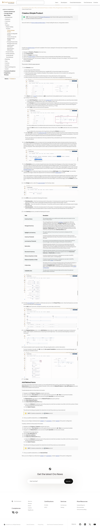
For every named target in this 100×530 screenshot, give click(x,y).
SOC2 (45, 507)
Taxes (6, 61)
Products (6, 25)
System (6, 69)
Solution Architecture (9, 11)
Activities (6, 65)
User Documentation (7, 9)
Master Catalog (9, 26)
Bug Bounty (30, 510)
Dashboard (7, 19)
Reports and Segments (10, 67)
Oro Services (63, 505)
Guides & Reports (81, 505)
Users (30, 7)
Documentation (25, 7)
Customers (7, 21)
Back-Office (34, 7)
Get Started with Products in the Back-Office (46, 7)
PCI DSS (46, 505)
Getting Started (8, 17)
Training (62, 507)
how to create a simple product (38, 22)
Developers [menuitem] (64, 2)
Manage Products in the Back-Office (63, 7)
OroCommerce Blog (81, 509)
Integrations (6, 72)
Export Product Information (10, 49)
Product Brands (9, 55)
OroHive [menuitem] (95, 2)
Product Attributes (9, 53)
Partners (30, 503)
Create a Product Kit (11, 36)
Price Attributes (9, 57)
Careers (30, 507)
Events (29, 505)
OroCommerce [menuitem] (88, 2)
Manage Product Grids (11, 41)
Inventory (6, 63)
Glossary (6, 74)
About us (30, 501)
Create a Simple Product (11, 31)
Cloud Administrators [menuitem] (75, 2)
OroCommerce (17, 501)
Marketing (7, 59)
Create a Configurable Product (12, 34)
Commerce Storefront (9, 71)
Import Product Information (10, 46)
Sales (6, 23)
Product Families (9, 51)
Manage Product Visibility (11, 39)
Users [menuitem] (56, 2)
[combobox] (30, 2)
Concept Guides (7, 13)
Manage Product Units (12, 43)
